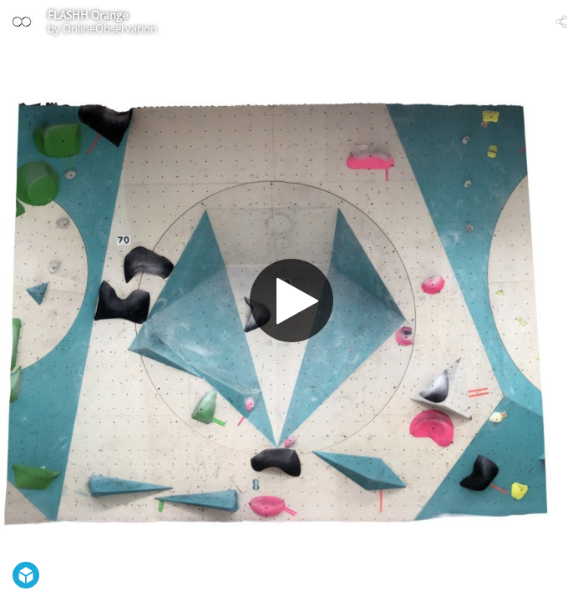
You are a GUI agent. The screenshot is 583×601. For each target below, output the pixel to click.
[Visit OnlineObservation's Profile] (21, 21)
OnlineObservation (110, 28)
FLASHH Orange (88, 15)
